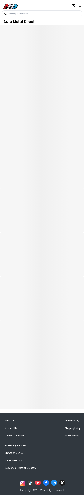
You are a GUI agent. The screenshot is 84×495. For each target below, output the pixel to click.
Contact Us (11, 428)
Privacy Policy (72, 420)
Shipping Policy (72, 428)
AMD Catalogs (72, 435)
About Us (9, 420)
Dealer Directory (13, 460)
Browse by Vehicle (14, 452)
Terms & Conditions (15, 435)
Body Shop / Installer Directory (20, 467)
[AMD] (10, 6)
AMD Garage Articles (15, 445)
